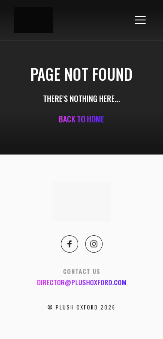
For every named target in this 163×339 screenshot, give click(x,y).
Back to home (81, 119)
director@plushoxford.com (81, 282)
